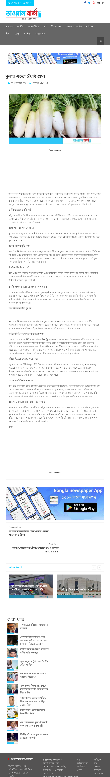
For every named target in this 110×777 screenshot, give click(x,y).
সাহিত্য (27, 34)
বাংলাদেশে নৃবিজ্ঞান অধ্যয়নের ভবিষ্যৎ (34, 610)
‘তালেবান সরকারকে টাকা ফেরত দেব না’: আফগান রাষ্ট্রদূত (30, 530)
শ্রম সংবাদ (97, 748)
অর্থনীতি (81, 749)
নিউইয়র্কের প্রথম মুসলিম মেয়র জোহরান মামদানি (34, 719)
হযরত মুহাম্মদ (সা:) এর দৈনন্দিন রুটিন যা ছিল (34, 646)
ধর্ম (45, 26)
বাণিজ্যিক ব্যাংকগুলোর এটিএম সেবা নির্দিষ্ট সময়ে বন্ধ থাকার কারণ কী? (30, 570)
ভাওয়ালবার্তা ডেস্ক (17, 83)
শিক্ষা (8, 34)
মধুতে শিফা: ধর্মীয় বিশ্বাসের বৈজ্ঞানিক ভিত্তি (32, 695)
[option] (30, 569)
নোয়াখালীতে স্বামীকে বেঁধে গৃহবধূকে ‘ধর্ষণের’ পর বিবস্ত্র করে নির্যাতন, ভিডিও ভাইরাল (34, 623)
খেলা (17, 34)
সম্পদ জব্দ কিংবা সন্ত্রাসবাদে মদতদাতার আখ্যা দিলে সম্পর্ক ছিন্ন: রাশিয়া (34, 672)
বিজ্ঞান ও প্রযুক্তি (74, 26)
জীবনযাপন (56, 26)
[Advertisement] (55, 172)
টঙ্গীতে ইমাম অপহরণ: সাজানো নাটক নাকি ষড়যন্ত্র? (34, 634)
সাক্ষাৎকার (40, 34)
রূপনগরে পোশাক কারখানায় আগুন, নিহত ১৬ (33, 658)
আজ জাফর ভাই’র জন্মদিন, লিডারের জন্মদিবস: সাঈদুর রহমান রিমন (33, 684)
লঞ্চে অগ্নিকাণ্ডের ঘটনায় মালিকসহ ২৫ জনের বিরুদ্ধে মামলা (79, 530)
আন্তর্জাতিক (33, 26)
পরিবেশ (89, 26)
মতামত (9, 26)
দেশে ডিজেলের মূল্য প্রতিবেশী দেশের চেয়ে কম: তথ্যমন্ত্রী (33, 707)
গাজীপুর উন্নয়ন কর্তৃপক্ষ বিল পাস (76, 572)
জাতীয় (20, 26)
